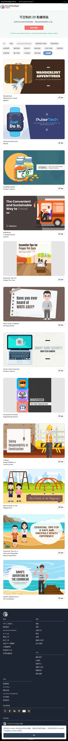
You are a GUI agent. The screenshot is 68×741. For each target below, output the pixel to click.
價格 (37, 624)
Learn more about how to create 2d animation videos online (34, 33)
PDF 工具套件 (7, 624)
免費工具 (39, 630)
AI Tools (6, 634)
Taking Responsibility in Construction (9, 462)
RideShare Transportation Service (9, 234)
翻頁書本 (6, 627)
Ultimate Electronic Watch (10, 142)
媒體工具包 (39, 667)
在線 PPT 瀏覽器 (8, 643)
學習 (37, 634)
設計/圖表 (39, 643)
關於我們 (39, 657)
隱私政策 (6, 690)
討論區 (38, 660)
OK (34, 735)
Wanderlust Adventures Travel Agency (10, 98)
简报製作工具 (7, 650)
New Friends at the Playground (10, 507)
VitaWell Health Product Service (9, 188)
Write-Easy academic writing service (11, 324)
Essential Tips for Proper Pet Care (10, 279)
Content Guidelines (10, 694)
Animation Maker (10, 630)
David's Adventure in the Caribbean (11, 598)
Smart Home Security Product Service (11, 370)
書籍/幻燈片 (40, 640)
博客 (37, 627)
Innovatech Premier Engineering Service (10, 416)
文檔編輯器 (7, 647)
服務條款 (6, 684)
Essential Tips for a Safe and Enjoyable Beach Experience (10, 553)
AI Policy (6, 687)
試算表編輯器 (7, 653)
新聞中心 (39, 664)
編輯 (60, 98)
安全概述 (6, 697)
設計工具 (6, 640)
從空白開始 (34, 28)
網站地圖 (39, 674)
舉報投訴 (6, 700)
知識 (37, 637)
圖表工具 (6, 637)
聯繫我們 (39, 670)
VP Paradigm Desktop (26, 1)
